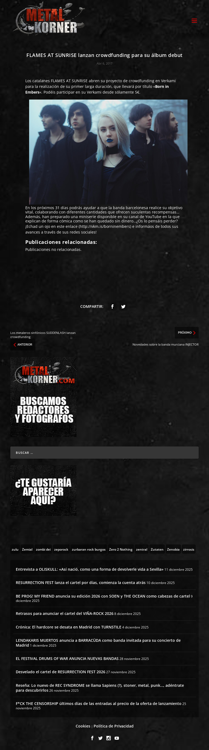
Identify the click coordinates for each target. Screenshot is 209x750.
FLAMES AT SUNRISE (69, 80)
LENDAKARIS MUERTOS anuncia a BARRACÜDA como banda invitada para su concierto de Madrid (98, 643)
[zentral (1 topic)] (142, 549)
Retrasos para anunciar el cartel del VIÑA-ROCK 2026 (64, 613)
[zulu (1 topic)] (15, 549)
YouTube (153, 216)
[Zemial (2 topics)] (27, 549)
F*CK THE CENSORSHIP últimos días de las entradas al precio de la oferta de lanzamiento (99, 703)
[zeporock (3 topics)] (61, 549)
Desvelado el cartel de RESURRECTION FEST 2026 (60, 671)
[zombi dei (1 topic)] (43, 549)
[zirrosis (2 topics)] (189, 549)
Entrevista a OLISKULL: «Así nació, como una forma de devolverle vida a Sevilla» (90, 569)
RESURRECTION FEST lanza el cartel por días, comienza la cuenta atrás (81, 582)
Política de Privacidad (114, 726)
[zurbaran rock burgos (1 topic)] (88, 549)
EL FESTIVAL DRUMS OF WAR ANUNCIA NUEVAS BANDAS (67, 658)
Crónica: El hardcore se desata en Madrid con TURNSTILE (68, 627)
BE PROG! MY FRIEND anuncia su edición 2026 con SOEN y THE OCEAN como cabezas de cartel (103, 596)
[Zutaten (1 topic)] (157, 549)
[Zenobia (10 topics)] (173, 549)
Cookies (83, 726)
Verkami (168, 80)
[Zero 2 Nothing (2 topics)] (121, 549)
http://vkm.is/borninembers (105, 226)
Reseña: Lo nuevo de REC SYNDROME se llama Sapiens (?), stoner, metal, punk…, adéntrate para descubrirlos (100, 688)
